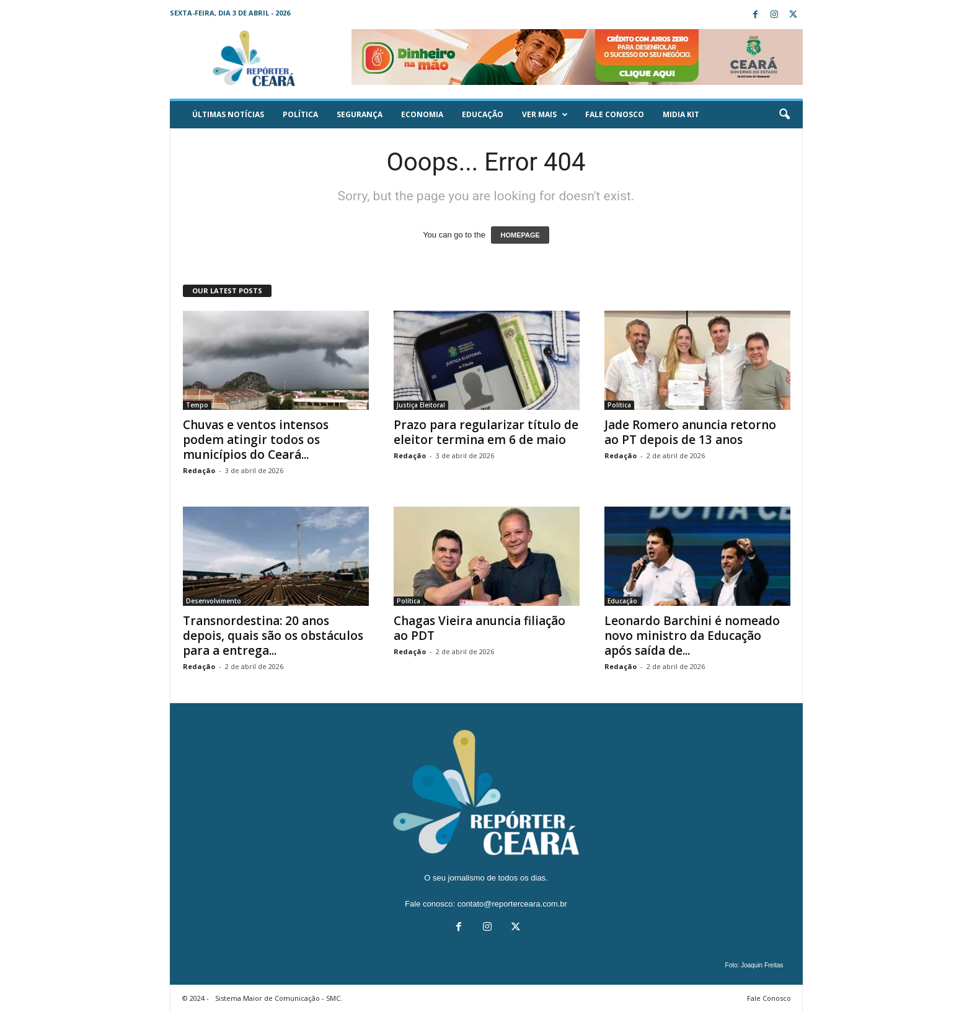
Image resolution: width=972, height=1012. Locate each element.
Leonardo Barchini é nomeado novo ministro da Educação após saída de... (692, 636)
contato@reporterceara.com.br (512, 903)
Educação (482, 114)
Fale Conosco (614, 114)
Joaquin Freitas (762, 965)
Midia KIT (681, 114)
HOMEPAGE (519, 235)
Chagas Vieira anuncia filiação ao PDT (479, 628)
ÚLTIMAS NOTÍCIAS (228, 114)
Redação (199, 470)
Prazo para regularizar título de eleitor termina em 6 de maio (486, 432)
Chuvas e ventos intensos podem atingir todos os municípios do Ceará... (256, 440)
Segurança (359, 114)
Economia (422, 114)
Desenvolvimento (213, 601)
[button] (784, 114)
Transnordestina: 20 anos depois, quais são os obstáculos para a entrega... (273, 636)
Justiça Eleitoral (421, 405)
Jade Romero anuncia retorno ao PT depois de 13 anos (690, 432)
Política (300, 114)
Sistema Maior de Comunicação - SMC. (278, 998)
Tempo (197, 405)
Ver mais (545, 114)
